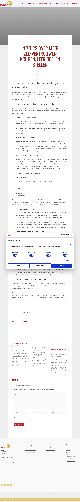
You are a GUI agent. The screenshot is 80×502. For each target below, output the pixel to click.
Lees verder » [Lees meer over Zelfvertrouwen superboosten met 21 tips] (15, 365)
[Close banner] (71, 235)
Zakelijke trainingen (38, 3)
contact (58, 298)
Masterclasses (48, 3)
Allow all (62, 265)
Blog (40, 40)
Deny (18, 265)
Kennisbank (74, 3)
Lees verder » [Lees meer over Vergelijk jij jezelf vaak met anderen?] (35, 368)
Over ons (66, 3)
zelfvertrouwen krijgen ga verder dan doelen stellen (59, 350)
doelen (17, 295)
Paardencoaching (58, 3)
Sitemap (20, 500)
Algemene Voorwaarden (13, 500)
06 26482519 (9, 457)
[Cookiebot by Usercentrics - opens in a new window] (62, 235)
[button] (79, 4)
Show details (66, 260)
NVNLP (2, 465)
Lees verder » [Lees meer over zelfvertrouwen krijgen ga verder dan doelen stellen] (54, 373)
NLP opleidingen (26, 3)
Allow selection (40, 265)
